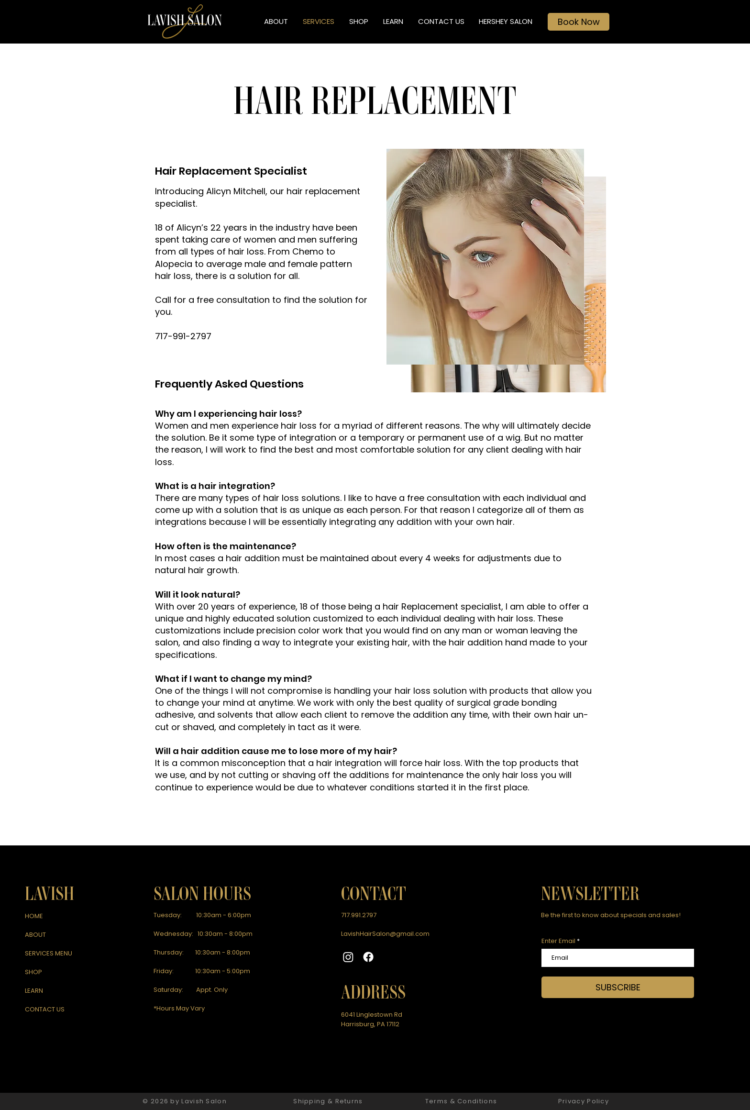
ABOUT (35, 934)
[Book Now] (578, 22)
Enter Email (558, 941)
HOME (34, 916)
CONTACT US (45, 1009)
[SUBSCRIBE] (617, 987)
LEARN (34, 990)
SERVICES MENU (48, 953)
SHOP (33, 972)
